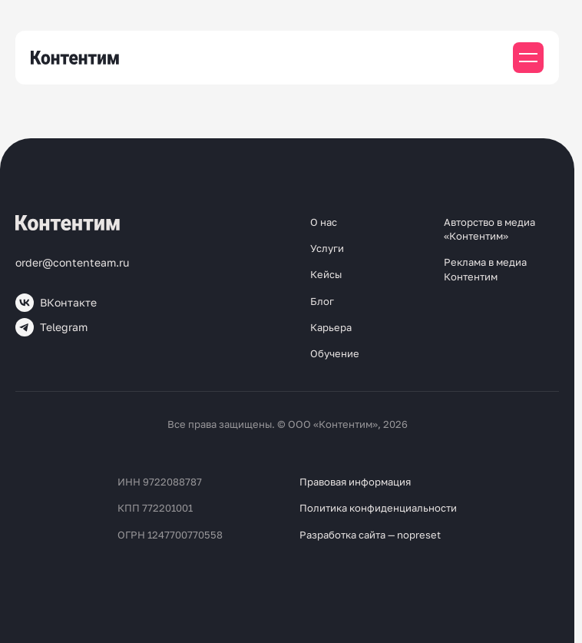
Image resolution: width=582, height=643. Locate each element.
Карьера (331, 327)
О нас (323, 222)
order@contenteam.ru (72, 262)
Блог (322, 301)
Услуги (327, 248)
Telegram (51, 327)
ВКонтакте (56, 302)
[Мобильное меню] (528, 57)
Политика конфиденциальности (378, 508)
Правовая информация (355, 482)
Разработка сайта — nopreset (370, 535)
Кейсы (326, 274)
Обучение (334, 353)
